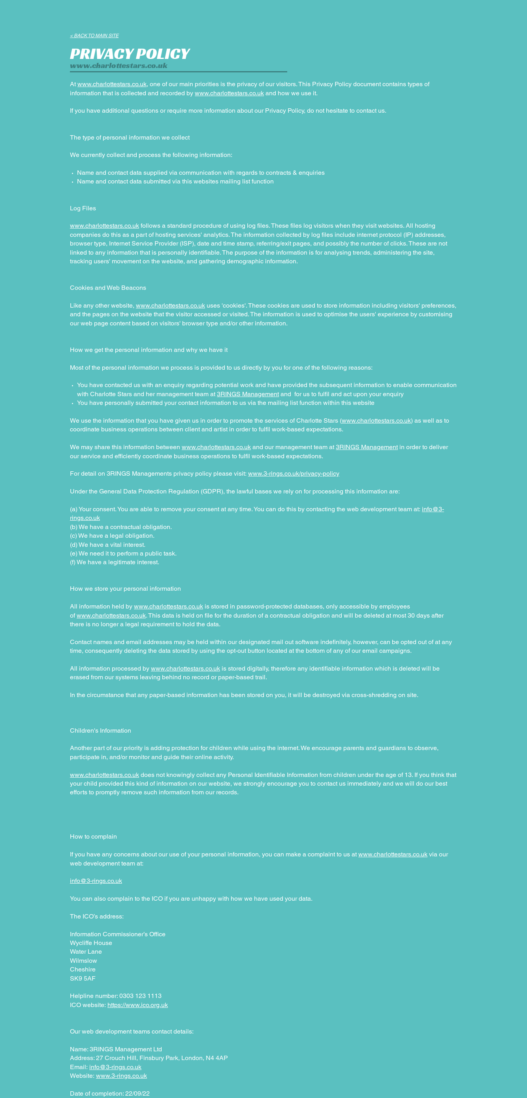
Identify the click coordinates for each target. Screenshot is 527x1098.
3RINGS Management (248, 394)
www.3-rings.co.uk (121, 1075)
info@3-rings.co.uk (96, 880)
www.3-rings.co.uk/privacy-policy (293, 473)
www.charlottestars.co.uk (119, 65)
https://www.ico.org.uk (137, 1005)
